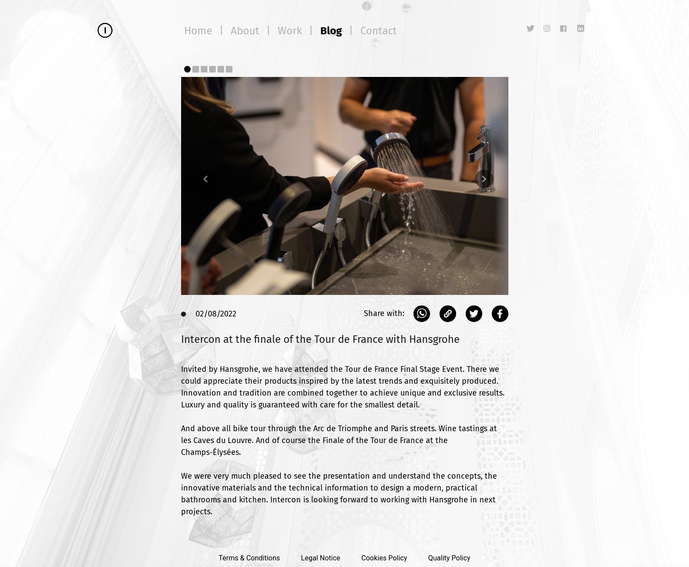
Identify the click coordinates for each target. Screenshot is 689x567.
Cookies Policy (384, 558)
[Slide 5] (221, 69)
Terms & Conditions (249, 558)
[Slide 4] (212, 69)
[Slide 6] (229, 69)
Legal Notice (320, 558)
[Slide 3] (204, 69)
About (245, 31)
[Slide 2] (195, 69)
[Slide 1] (187, 69)
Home (198, 31)
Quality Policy (449, 558)
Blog (331, 31)
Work (290, 31)
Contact (378, 31)
